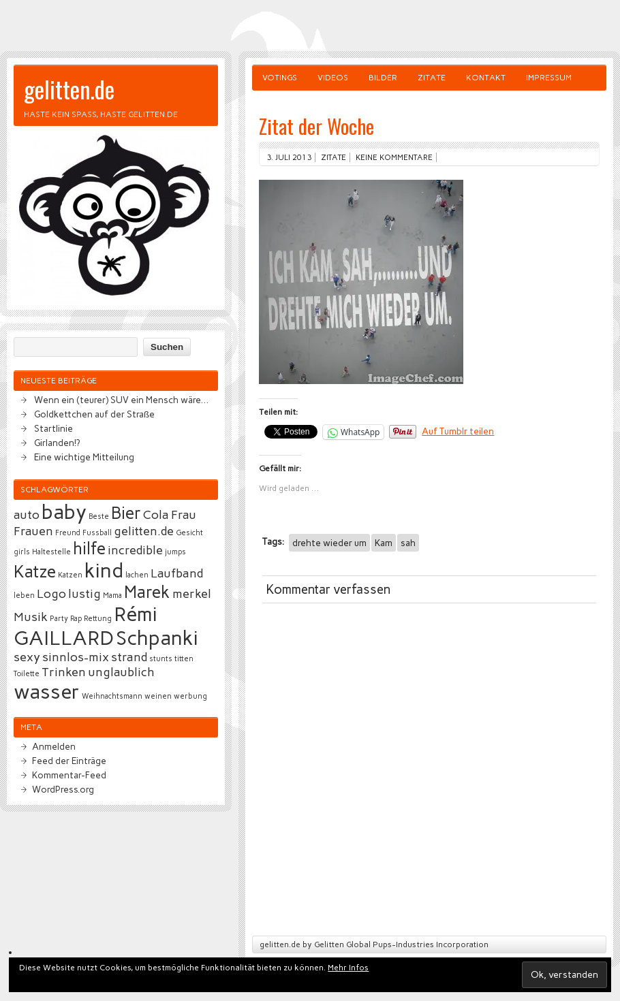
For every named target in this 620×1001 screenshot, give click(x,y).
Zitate (432, 77)
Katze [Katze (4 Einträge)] (35, 572)
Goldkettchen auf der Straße (94, 414)
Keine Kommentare (394, 157)
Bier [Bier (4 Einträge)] (126, 513)
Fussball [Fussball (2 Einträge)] (97, 532)
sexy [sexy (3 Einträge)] (27, 657)
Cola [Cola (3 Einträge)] (156, 514)
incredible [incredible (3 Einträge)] (135, 550)
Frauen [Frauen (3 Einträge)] (33, 531)
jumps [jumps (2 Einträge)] (175, 551)
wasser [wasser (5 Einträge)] (47, 691)
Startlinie (53, 428)
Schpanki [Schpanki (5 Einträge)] (157, 638)
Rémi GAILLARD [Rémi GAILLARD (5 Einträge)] (85, 626)
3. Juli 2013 (288, 157)
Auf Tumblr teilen (458, 431)
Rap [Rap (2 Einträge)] (76, 618)
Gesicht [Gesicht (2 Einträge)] (189, 532)
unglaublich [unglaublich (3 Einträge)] (121, 672)
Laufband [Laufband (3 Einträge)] (177, 573)
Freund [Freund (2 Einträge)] (67, 532)
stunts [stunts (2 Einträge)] (160, 658)
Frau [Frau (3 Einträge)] (183, 514)
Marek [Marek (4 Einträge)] (147, 592)
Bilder (383, 77)
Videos (332, 77)
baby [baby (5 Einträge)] (64, 512)
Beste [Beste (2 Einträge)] (99, 516)
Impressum (549, 77)
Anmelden (54, 746)
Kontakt (486, 77)
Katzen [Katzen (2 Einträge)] (70, 575)
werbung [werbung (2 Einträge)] (190, 696)
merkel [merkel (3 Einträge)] (191, 593)
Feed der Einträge (69, 760)
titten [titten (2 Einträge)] (183, 658)
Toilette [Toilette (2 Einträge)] (27, 673)
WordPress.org (63, 789)
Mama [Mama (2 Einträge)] (112, 595)
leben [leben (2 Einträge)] (24, 595)
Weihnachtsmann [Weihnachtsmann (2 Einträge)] (112, 696)
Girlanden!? (57, 442)
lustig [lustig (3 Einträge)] (84, 593)
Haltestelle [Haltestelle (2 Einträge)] (51, 551)
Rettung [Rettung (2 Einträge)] (98, 618)
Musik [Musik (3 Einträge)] (31, 616)
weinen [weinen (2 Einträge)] (158, 696)
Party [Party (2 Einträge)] (59, 618)
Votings (279, 77)
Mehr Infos (348, 967)
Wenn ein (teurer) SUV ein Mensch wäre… (121, 399)
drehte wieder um (329, 542)
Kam (383, 542)
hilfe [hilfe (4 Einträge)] (89, 548)
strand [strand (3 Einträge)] (129, 657)
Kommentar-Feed (69, 774)
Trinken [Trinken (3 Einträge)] (64, 672)
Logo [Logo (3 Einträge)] (51, 593)
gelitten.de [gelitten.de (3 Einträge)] (144, 531)
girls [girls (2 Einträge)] (22, 551)
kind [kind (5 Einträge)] (103, 570)
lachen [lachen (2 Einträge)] (137, 575)
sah (408, 542)
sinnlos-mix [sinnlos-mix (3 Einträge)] (75, 657)
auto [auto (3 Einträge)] (27, 514)
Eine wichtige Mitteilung (84, 456)
